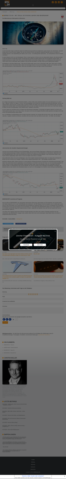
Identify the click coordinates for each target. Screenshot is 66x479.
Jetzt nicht (40, 245)
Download (26, 245)
